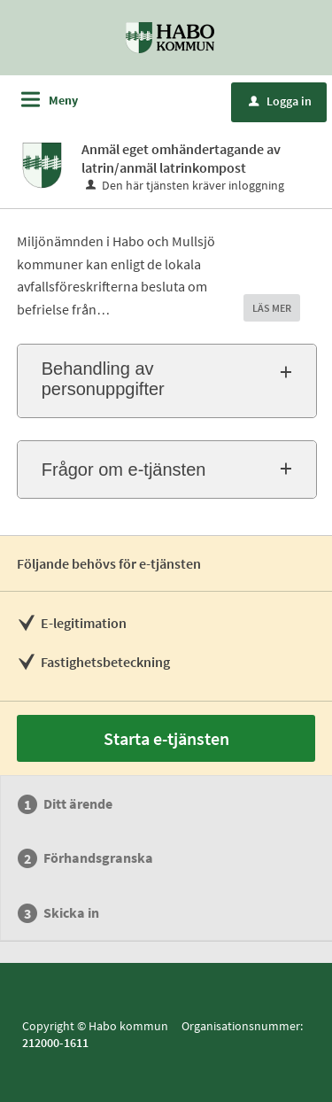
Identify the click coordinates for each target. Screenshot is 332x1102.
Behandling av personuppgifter (103, 379)
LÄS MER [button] (271, 307)
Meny (63, 100)
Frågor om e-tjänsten (124, 469)
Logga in (280, 101)
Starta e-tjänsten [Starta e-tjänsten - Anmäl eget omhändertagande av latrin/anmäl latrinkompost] (166, 738)
